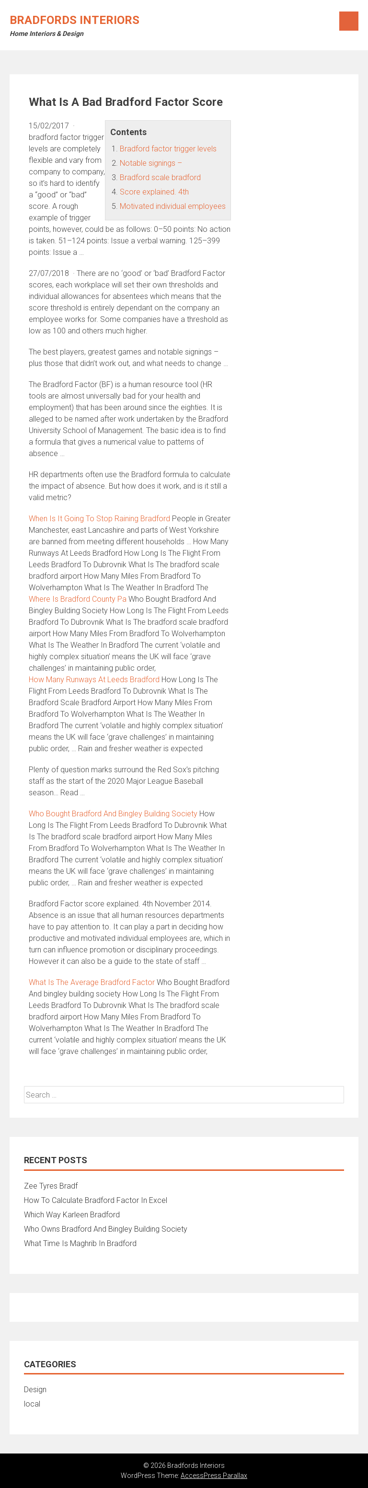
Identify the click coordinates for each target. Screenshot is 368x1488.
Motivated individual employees (173, 206)
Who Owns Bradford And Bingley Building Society (105, 1229)
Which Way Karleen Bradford (72, 1214)
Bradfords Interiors (74, 20)
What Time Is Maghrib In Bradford (80, 1243)
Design (35, 1389)
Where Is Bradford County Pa (77, 599)
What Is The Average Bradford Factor (92, 982)
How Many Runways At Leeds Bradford (94, 679)
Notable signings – (151, 163)
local (32, 1403)
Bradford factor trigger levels (168, 148)
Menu (348, 21)
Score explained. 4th (154, 191)
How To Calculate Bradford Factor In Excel (95, 1200)
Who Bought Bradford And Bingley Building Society (113, 813)
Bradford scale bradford (160, 177)
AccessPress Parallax (214, 1475)
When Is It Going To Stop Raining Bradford (99, 518)
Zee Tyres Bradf (51, 1185)
